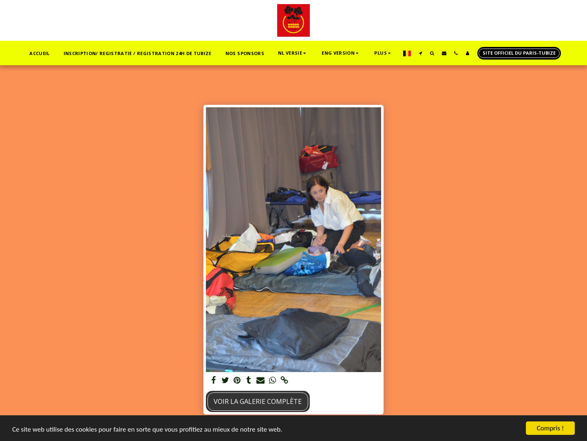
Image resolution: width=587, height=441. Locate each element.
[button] (292, 53)
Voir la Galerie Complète (258, 401)
